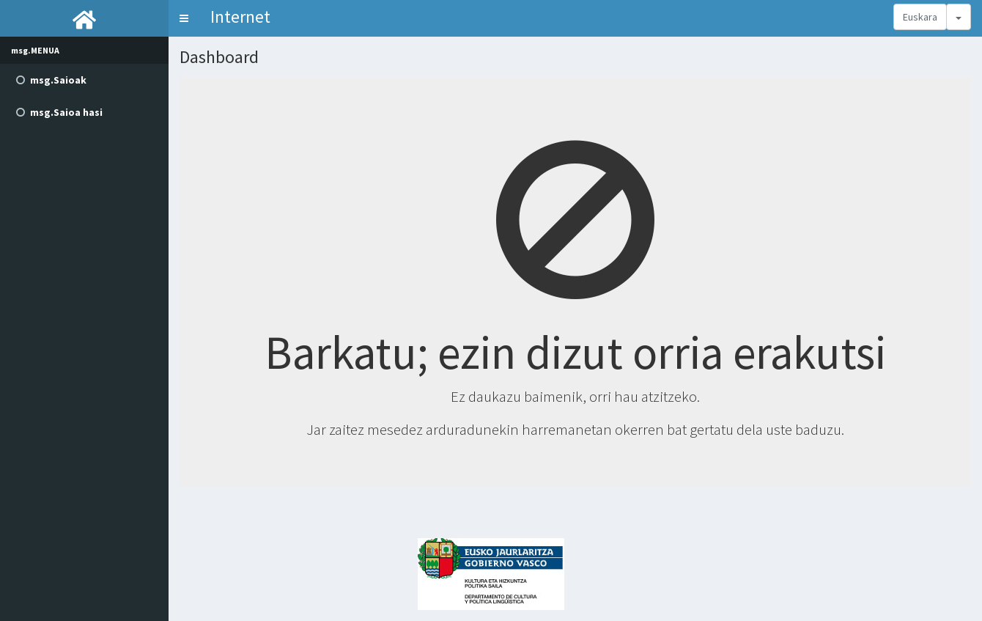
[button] (184, 18)
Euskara (920, 16)
